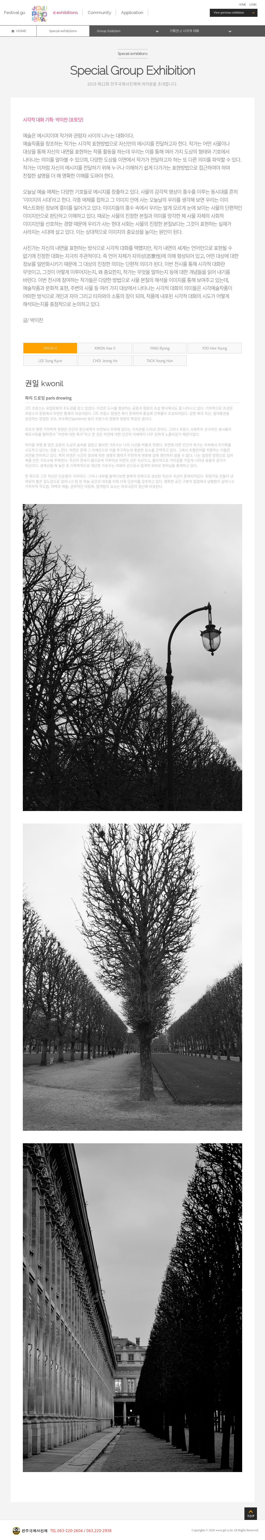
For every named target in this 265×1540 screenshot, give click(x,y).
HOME (242, 4)
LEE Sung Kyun (50, 360)
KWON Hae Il (105, 348)
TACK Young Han (160, 360)
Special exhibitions (59, 12)
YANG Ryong (160, 348)
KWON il (50, 348)
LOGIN (252, 4)
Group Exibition (108, 31)
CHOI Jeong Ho (105, 360)
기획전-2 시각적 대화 (184, 31)
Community (99, 12)
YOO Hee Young (214, 348)
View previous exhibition (229, 12)
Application (132, 12)
